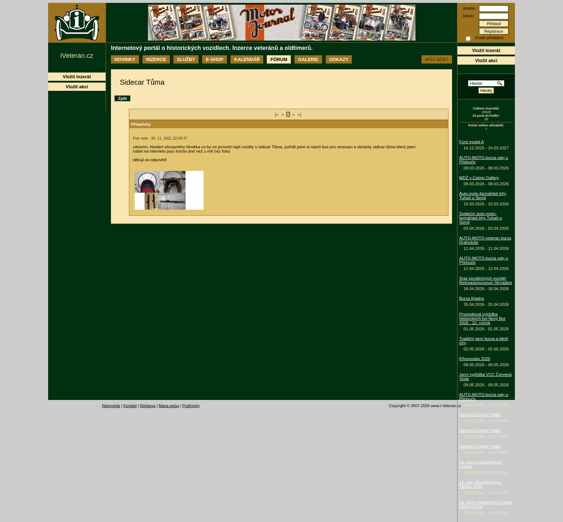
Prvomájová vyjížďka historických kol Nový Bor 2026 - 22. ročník (482, 318)
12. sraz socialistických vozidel (480, 464)
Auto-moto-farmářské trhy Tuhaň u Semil (482, 195)
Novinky (125, 59)
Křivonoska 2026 (474, 358)
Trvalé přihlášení (489, 38)
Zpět (122, 98)
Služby (186, 59)
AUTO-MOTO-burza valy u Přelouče (483, 159)
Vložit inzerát (486, 50)
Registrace (493, 31)
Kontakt (129, 406)
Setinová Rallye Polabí (480, 415)
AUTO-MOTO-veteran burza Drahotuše (485, 240)
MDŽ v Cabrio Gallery (479, 178)
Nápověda (111, 406)
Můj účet (436, 59)
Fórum (278, 59)
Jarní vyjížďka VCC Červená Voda (485, 376)
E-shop (214, 59)
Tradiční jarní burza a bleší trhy (483, 340)
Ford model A (471, 142)
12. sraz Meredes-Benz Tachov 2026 (480, 484)
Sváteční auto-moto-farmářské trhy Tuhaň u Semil (480, 217)
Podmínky (191, 406)
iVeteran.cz (76, 55)
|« (277, 114)
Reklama (147, 406)
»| (299, 114)
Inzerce (156, 59)
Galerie (308, 59)
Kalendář (247, 59)
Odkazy (339, 59)
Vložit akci (486, 60)
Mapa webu (169, 406)
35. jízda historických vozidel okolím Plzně (485, 504)
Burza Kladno (471, 298)
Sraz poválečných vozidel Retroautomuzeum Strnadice (485, 280)
